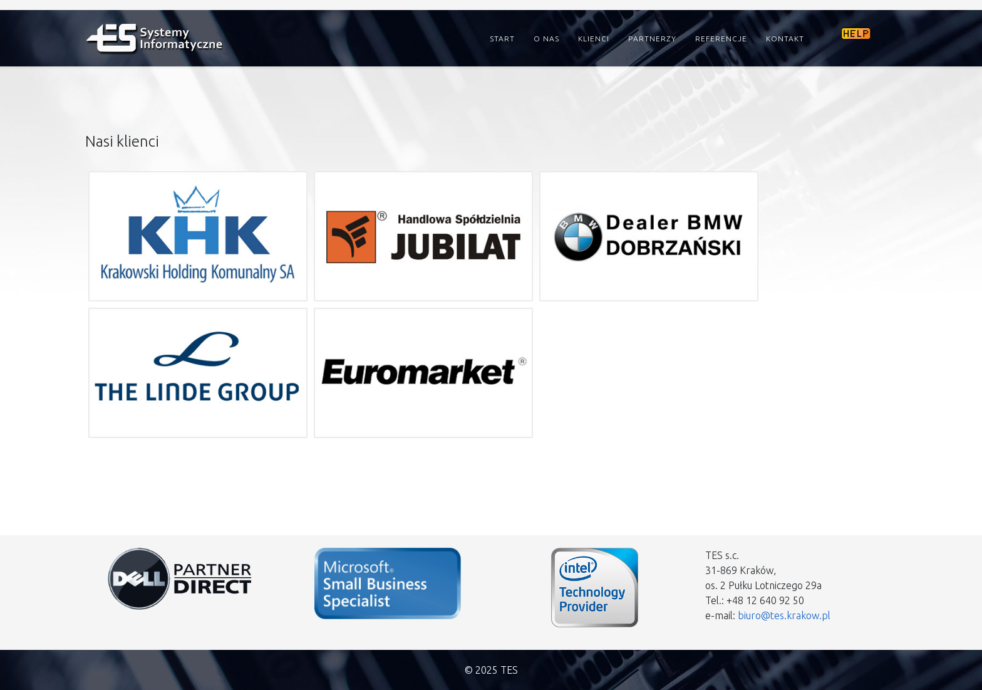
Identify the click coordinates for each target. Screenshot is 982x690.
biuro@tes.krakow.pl (784, 615)
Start (502, 38)
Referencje (721, 38)
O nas (546, 38)
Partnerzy (652, 38)
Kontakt (785, 38)
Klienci (593, 38)
